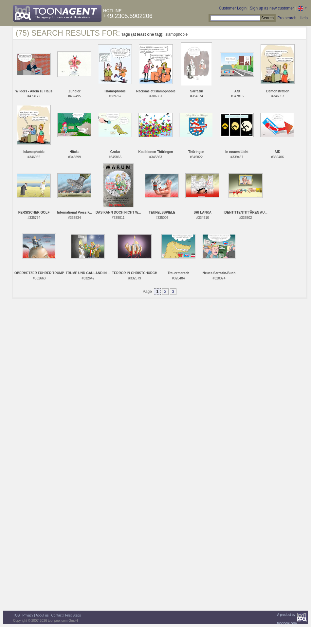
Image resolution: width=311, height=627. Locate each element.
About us (42, 615)
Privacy (28, 615)
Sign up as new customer (272, 8)
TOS (16, 615)
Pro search (286, 18)
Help (304, 18)
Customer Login (233, 8)
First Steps (73, 615)
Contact (57, 615)
